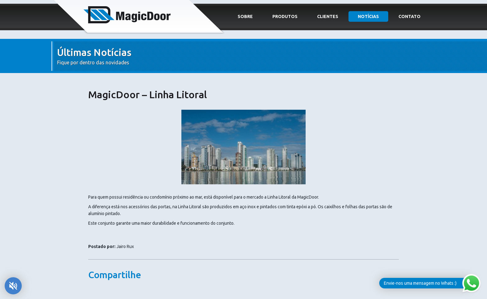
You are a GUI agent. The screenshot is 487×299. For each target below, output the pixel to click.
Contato (409, 16)
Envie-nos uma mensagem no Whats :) (420, 283)
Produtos (285, 16)
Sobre (245, 16)
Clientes (327, 16)
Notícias (368, 16)
